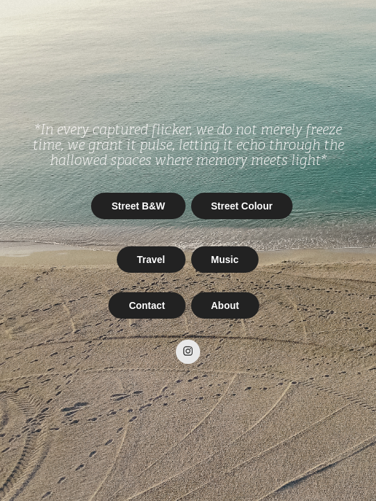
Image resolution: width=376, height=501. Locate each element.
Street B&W (138, 206)
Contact (147, 305)
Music (225, 259)
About (225, 305)
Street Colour (242, 206)
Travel (151, 259)
